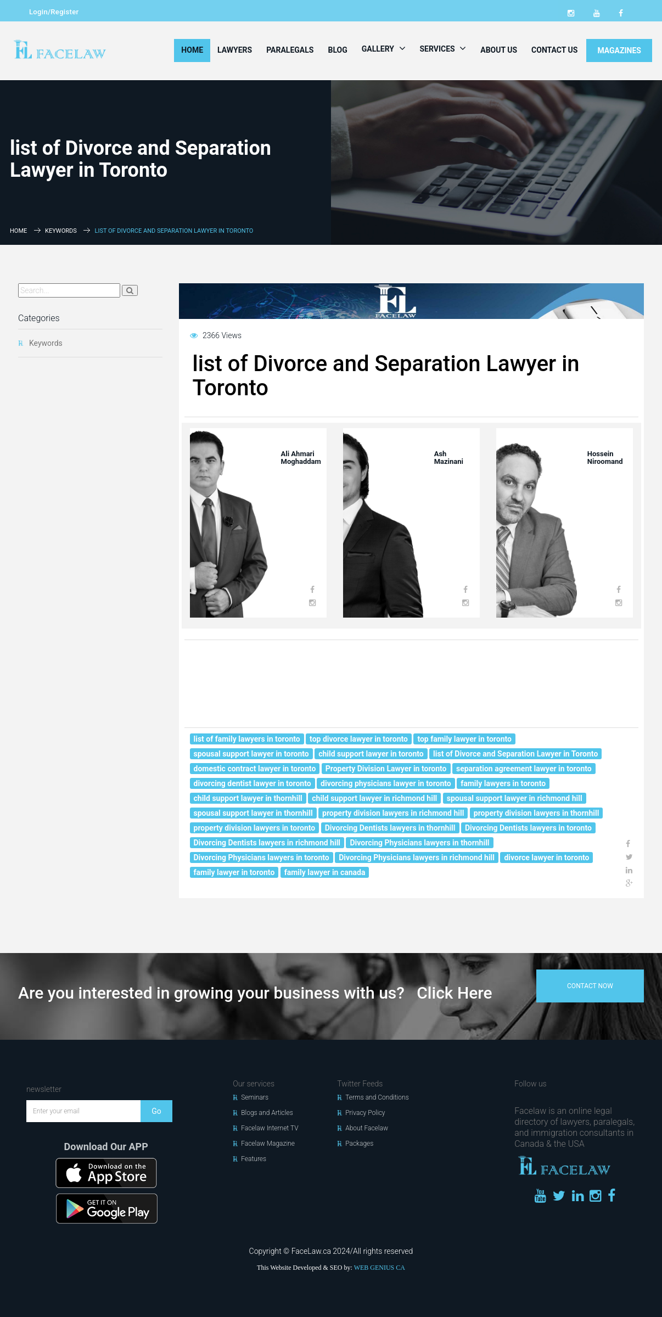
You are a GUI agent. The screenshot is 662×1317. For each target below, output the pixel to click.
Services (443, 48)
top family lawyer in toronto (464, 739)
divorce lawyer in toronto (546, 857)
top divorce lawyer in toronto (359, 739)
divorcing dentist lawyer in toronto (252, 783)
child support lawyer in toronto (371, 753)
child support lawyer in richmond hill (374, 798)
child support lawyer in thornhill (248, 798)
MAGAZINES (619, 50)
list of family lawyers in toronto (247, 739)
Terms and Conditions (377, 1097)
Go (156, 1111)
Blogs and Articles (267, 1113)
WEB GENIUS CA (379, 1267)
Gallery (384, 48)
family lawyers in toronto (503, 783)
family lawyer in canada (325, 872)
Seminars (254, 1097)
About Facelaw (366, 1128)
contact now (590, 986)
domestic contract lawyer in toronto (255, 768)
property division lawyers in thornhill (536, 813)
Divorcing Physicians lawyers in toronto (261, 857)
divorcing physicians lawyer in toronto (386, 783)
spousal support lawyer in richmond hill (514, 798)
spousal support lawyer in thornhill (253, 813)
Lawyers (234, 50)
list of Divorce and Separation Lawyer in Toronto (515, 753)
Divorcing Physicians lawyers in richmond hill (417, 857)
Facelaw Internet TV (269, 1128)
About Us (498, 50)
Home (192, 50)
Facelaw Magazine (268, 1143)
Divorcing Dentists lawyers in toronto (528, 827)
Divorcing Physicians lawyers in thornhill (419, 842)
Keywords (61, 230)
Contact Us (554, 50)
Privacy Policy (365, 1113)
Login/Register (53, 12)
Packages (359, 1143)
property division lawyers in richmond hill (393, 813)
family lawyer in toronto (234, 872)
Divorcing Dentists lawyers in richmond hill (267, 842)
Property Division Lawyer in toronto (386, 768)
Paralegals (289, 50)
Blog (337, 50)
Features (253, 1159)
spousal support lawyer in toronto (251, 753)
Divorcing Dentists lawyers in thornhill (390, 827)
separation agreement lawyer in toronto (524, 768)
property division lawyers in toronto (255, 827)
